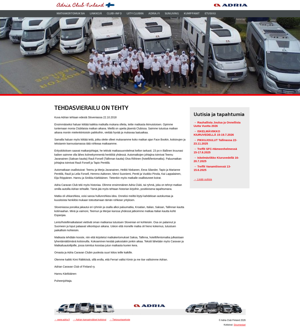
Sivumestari (240, 324)
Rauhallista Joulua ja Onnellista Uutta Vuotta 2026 (217, 124)
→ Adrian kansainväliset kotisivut (89, 319)
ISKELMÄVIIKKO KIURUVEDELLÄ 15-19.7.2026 (214, 133)
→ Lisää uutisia (203, 179)
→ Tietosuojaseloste (119, 319)
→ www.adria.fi (62, 319)
